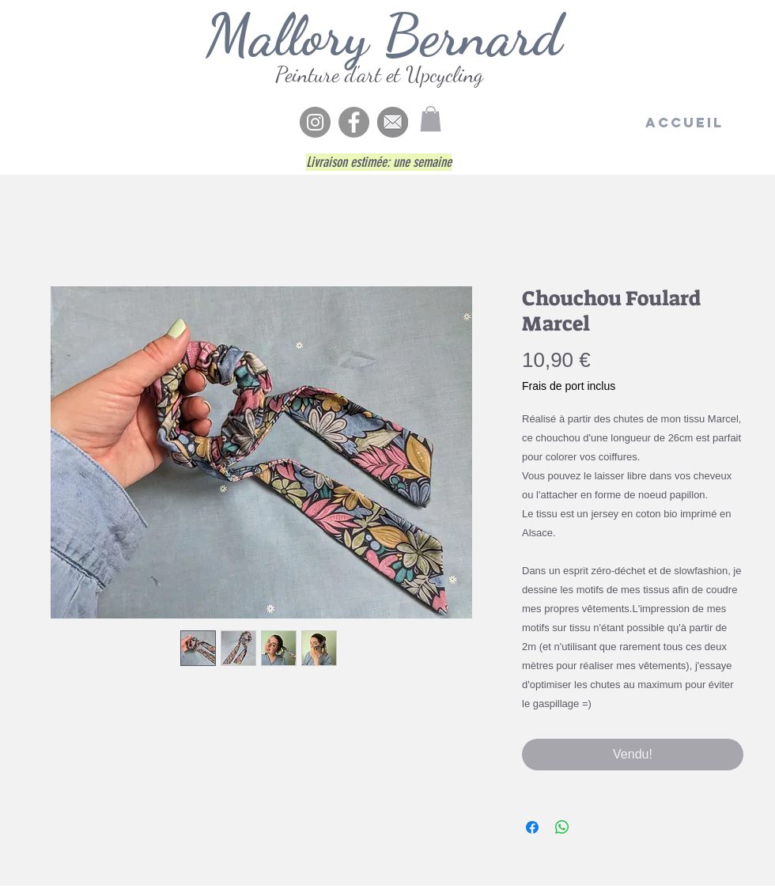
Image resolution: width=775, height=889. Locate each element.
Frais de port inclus (568, 386)
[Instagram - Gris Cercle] (315, 122)
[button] (430, 118)
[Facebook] (353, 122)
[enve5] (392, 122)
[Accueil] (684, 122)
